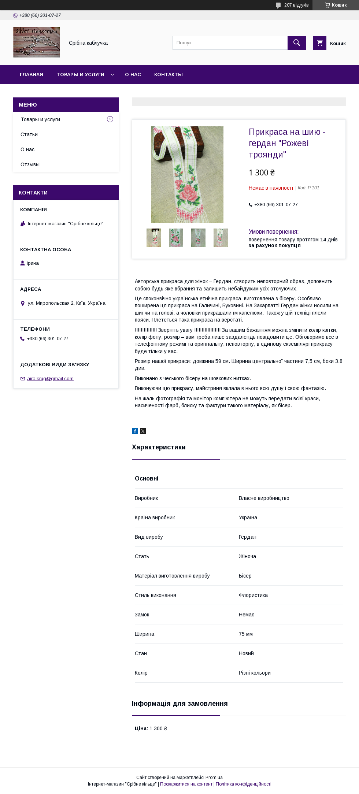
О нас (133, 74)
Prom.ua (214, 777)
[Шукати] (297, 43)
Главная (31, 74)
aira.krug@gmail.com (50, 378)
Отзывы (30, 164)
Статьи (29, 134)
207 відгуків (296, 5)
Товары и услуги (80, 74)
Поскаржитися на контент (186, 784)
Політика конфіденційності (243, 784)
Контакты (168, 74)
